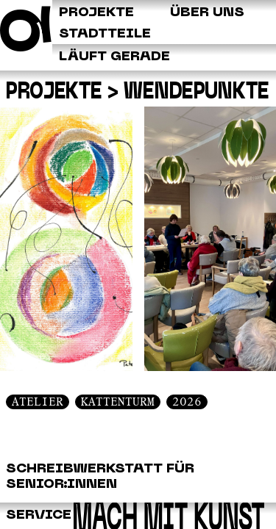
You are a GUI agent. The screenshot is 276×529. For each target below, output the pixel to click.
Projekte (54, 92)
